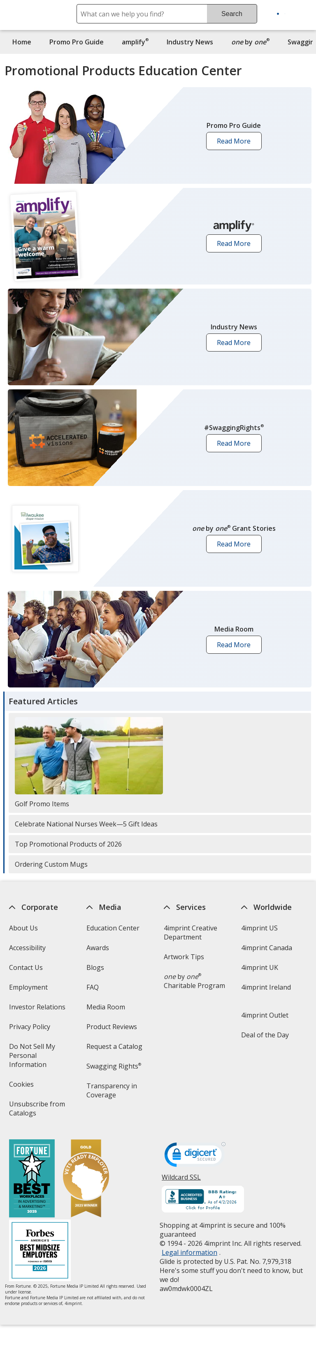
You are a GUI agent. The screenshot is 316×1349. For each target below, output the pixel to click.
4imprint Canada (266, 947)
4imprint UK (259, 967)
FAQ (92, 987)
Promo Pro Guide (76, 41)
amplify (135, 41)
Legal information (189, 1252)
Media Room (105, 1006)
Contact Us (25, 967)
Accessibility (27, 947)
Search (231, 13)
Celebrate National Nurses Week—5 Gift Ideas (86, 823)
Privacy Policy (30, 1029)
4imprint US (259, 927)
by (252, 41)
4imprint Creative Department (190, 932)
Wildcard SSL (181, 1180)
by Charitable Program (194, 981)
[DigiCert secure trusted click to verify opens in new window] (195, 1157)
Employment (28, 987)
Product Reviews (111, 1026)
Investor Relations (38, 1009)
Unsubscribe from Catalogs (37, 1111)
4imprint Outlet (264, 1015)
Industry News (190, 41)
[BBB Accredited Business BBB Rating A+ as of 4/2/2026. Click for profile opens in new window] (203, 1200)
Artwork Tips (184, 956)
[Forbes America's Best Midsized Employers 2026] (39, 1251)
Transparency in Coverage (112, 1093)
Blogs (95, 967)
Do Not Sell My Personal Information (39, 1058)
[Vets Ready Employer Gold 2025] (85, 1179)
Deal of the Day (265, 1034)
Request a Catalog (114, 1046)
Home (21, 41)
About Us (23, 927)
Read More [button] (236, 143)
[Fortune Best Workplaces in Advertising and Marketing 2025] (31, 1179)
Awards (97, 947)
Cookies (22, 1087)
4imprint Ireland (266, 987)
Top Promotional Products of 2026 (68, 844)
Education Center (112, 927)
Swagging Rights (113, 1066)
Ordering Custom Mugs (51, 864)
